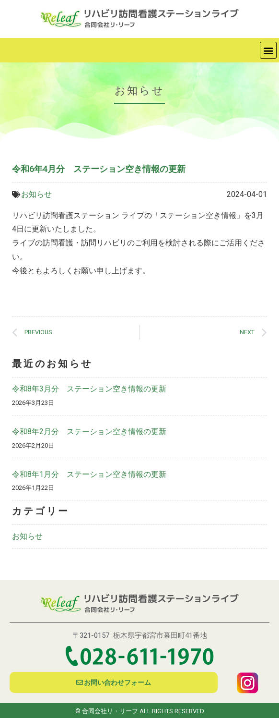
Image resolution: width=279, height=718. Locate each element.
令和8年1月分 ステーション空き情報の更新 (89, 474)
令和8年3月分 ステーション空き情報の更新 (89, 388)
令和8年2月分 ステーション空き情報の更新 (89, 431)
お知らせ (36, 194)
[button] (268, 50)
